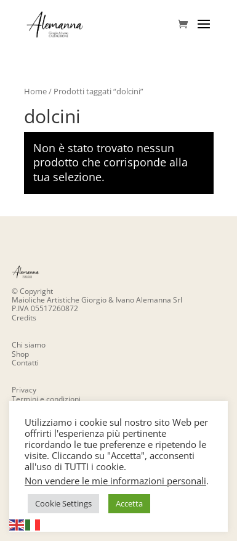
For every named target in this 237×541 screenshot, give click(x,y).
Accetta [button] (129, 503)
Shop (20, 354)
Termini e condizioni (46, 399)
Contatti (25, 362)
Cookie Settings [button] (63, 503)
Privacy (24, 389)
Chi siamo (29, 345)
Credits (24, 317)
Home (35, 91)
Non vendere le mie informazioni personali (115, 480)
